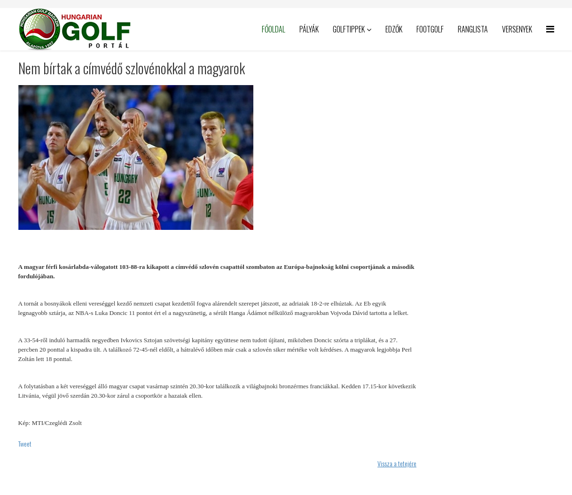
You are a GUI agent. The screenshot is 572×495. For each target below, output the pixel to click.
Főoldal (273, 29)
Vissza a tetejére (396, 463)
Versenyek (517, 29)
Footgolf (430, 29)
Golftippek (349, 29)
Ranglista (473, 29)
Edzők (393, 29)
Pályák (309, 29)
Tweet (24, 443)
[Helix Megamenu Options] (550, 28)
